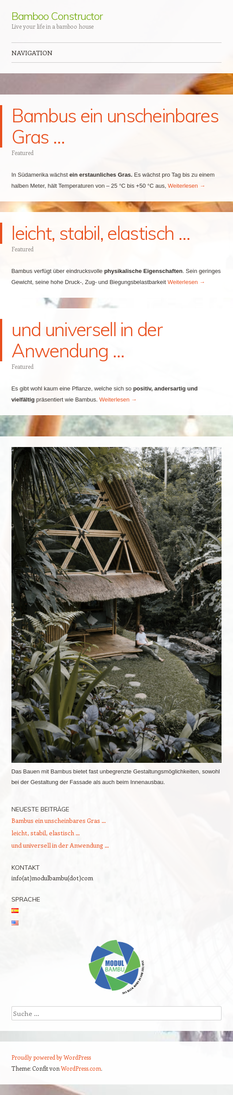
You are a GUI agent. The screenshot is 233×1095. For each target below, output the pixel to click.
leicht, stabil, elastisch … (100, 233)
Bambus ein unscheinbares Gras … (114, 126)
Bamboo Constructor (57, 16)
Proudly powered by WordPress (51, 1057)
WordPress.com (81, 1068)
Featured (22, 152)
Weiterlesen (186, 185)
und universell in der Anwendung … (86, 340)
